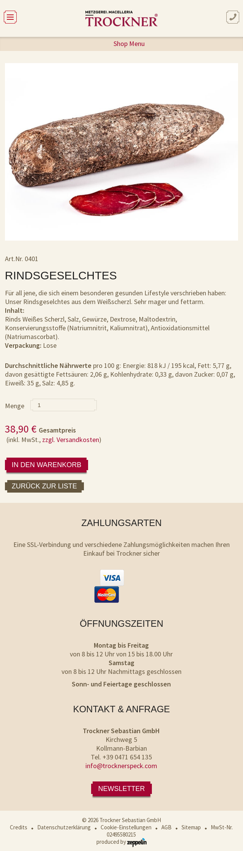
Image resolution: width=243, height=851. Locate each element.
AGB (166, 827)
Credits (18, 827)
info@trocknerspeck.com (121, 765)
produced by (121, 841)
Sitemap (191, 827)
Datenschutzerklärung (64, 827)
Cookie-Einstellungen (126, 827)
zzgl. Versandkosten (70, 439)
